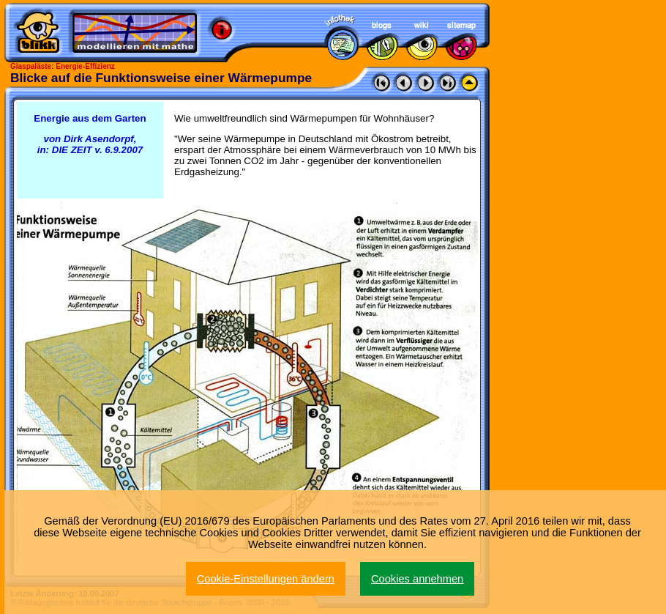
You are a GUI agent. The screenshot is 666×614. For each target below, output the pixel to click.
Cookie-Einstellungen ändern (265, 579)
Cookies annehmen (417, 579)
